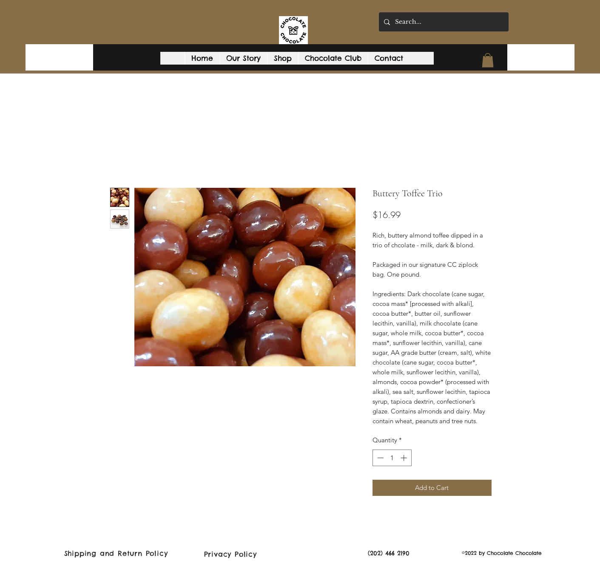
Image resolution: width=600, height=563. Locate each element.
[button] (488, 60)
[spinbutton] (392, 458)
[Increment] (404, 458)
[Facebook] (567, 63)
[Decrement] (379, 458)
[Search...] (443, 21)
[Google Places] (554, 63)
